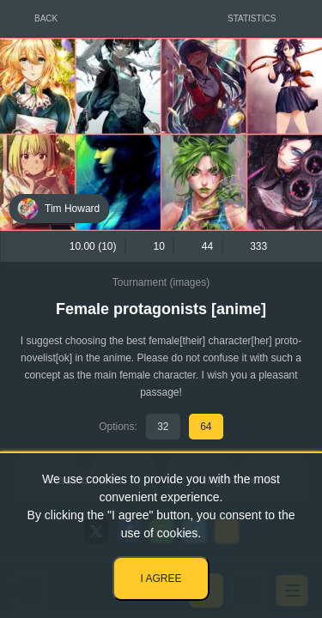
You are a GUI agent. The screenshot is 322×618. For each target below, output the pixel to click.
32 (162, 427)
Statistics (252, 18)
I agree (160, 579)
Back (46, 18)
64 (205, 427)
